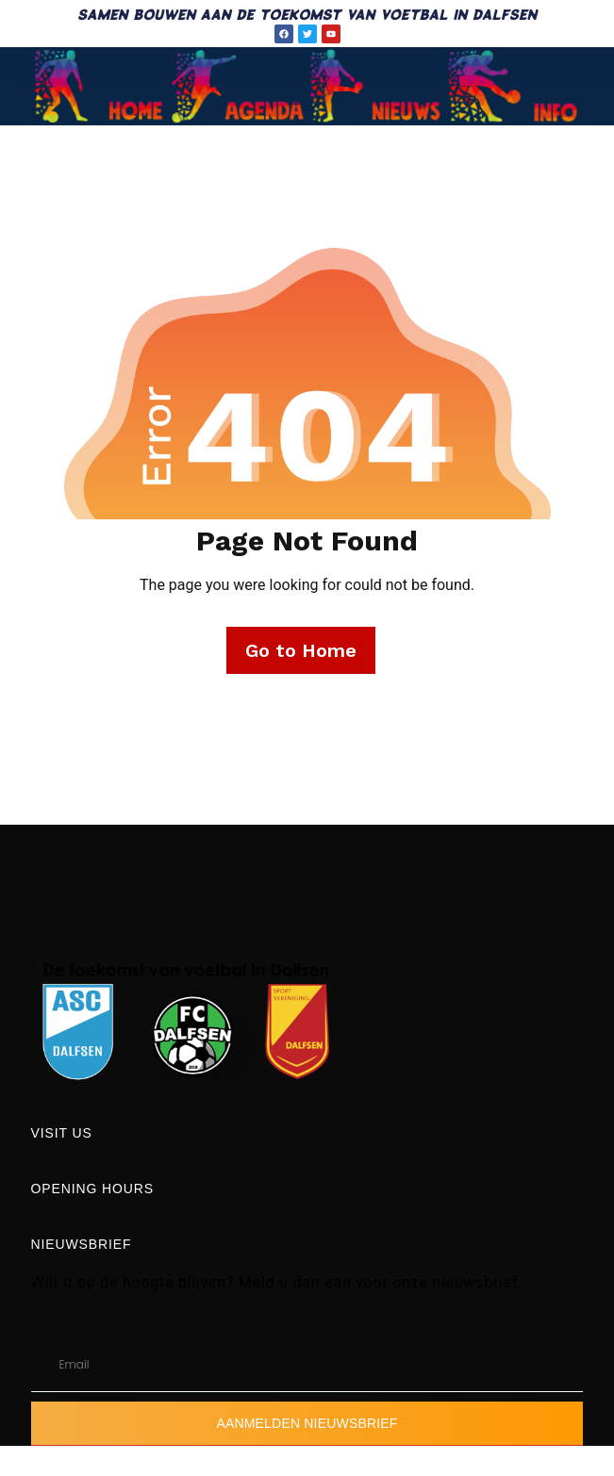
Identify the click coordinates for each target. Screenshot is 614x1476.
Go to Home (301, 650)
